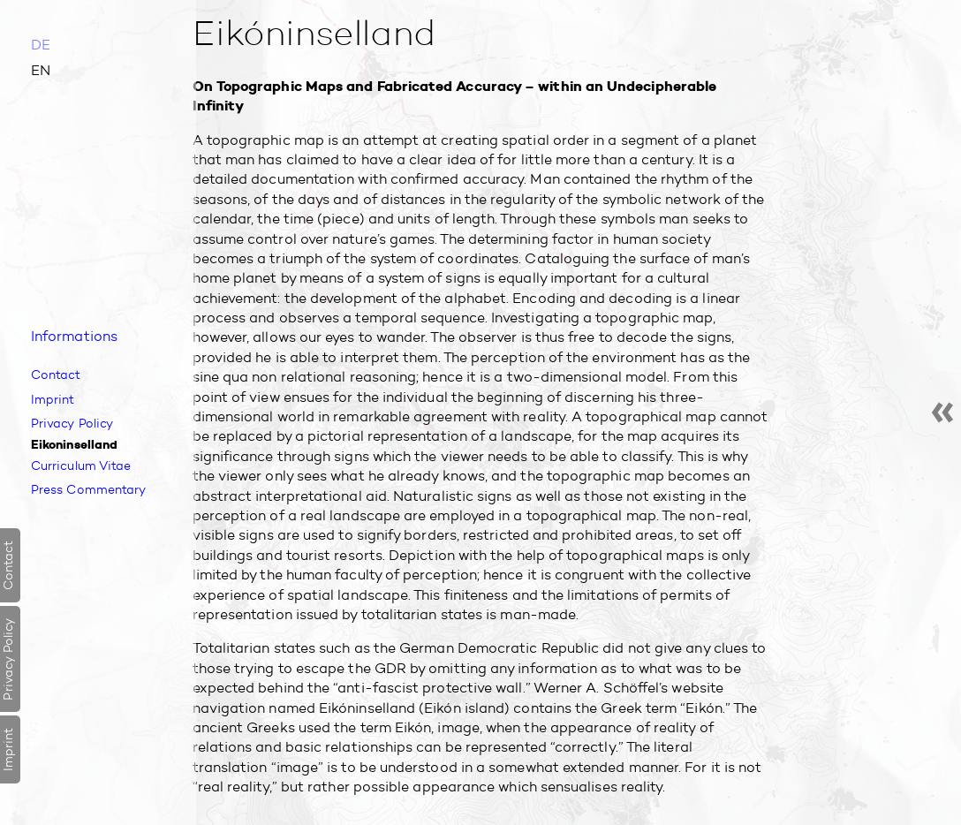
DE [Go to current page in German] (40, 44)
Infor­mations (74, 335)
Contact (57, 374)
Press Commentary (92, 490)
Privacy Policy (74, 423)
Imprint (54, 398)
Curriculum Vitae (85, 465)
